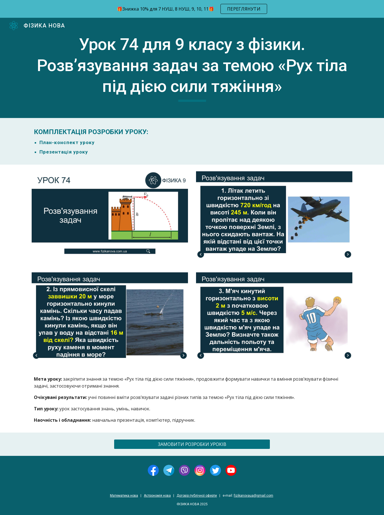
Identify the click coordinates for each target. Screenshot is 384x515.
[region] (192, 9)
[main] (192, 68)
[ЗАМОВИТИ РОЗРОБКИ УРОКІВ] (192, 444)
